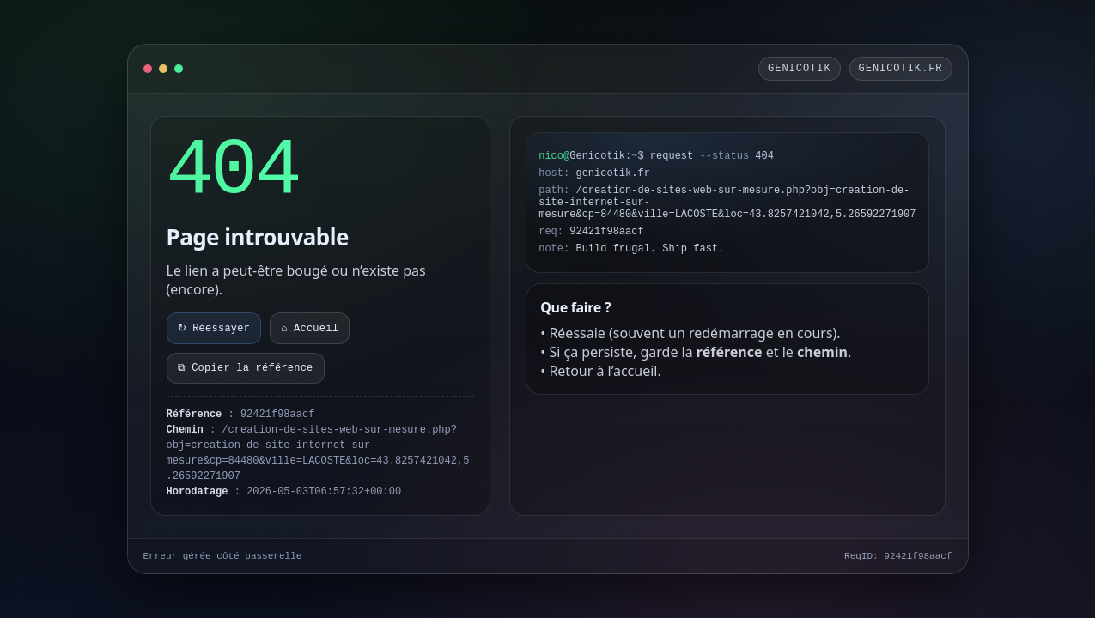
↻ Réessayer (214, 329)
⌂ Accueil (309, 329)
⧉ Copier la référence (245, 368)
